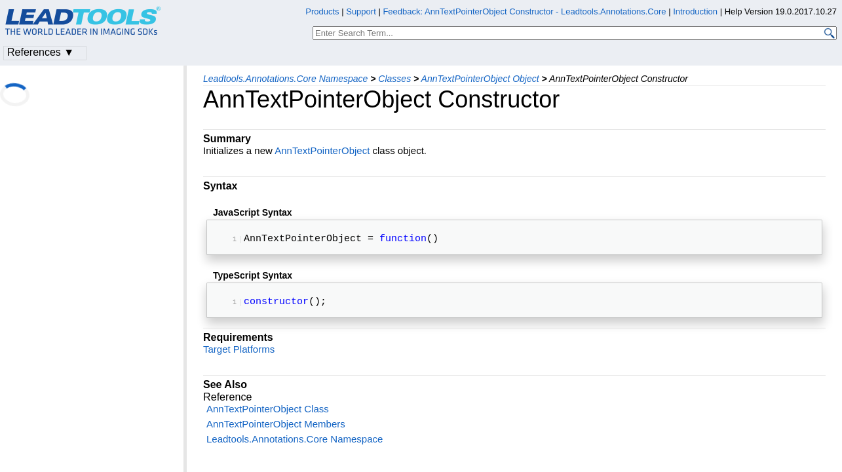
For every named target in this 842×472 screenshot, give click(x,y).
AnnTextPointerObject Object (480, 78)
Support (361, 11)
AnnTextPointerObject (322, 150)
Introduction (695, 11)
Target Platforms (239, 354)
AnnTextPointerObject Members (275, 429)
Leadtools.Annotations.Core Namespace (285, 78)
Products (322, 11)
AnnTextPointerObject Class (267, 414)
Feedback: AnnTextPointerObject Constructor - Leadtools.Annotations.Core (525, 11)
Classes (394, 78)
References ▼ (40, 52)
